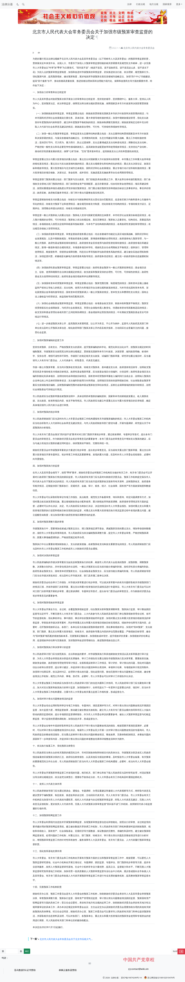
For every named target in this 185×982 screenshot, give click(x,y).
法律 (129, 4)
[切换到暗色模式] (18, 4)
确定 (27, 951)
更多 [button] (178, 4)
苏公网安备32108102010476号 (159, 977)
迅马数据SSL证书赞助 (25, 970)
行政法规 (140, 4)
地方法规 (153, 4)
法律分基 (115, 977)
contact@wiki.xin (140, 968)
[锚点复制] (97, 37)
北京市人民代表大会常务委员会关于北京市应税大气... (66, 939)
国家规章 (167, 4)
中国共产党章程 (138, 959)
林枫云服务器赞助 (68, 970)
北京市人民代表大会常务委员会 (139, 47)
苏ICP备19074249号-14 (131, 977)
